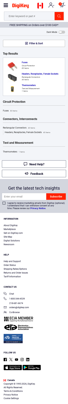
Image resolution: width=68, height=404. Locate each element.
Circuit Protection (14, 101)
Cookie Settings (11, 398)
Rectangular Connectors (19, 128)
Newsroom (9, 244)
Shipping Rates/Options (15, 269)
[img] (20, 6)
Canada (9, 380)
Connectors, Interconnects (20, 119)
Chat (9, 294)
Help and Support (12, 261)
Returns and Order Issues (16, 273)
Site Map (8, 237)
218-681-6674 (13, 303)
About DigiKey (11, 225)
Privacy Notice (38, 208)
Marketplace (10, 229)
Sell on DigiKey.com (13, 233)
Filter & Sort (36, 43)
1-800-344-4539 (14, 299)
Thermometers (14, 152)
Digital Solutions (12, 240)
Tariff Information (12, 276)
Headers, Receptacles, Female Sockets (27, 132)
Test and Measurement (18, 142)
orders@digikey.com (16, 307)
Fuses (10, 111)
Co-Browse (12, 312)
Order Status (10, 265)
